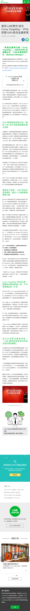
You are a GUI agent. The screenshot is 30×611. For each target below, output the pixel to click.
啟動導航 (15, 475)
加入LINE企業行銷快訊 (15, 525)
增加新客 (18, 492)
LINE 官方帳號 (8, 495)
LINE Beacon (17, 498)
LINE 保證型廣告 (17, 495)
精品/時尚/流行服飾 (9, 492)
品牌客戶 (14, 489)
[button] (13, 575)
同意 (15, 607)
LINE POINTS (8, 489)
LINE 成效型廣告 (9, 498)
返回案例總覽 (15, 578)
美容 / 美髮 (21, 489)
